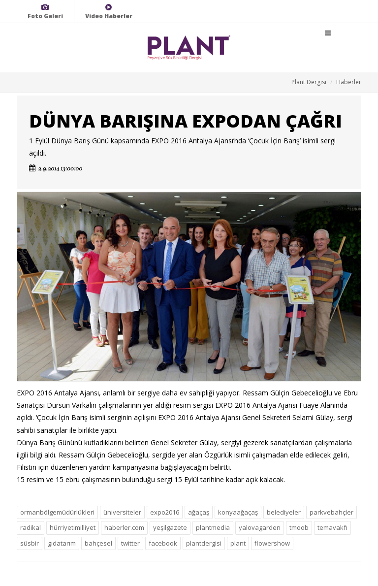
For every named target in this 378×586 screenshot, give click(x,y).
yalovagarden (260, 527)
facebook (163, 543)
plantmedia (213, 527)
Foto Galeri (45, 11)
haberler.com (124, 527)
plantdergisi (203, 543)
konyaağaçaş (238, 512)
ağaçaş (198, 512)
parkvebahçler (331, 512)
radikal (30, 527)
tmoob (299, 527)
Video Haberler (108, 11)
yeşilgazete (170, 527)
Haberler (348, 82)
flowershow (272, 543)
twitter (130, 543)
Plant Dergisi (308, 82)
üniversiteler (122, 512)
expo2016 (164, 512)
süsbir (29, 543)
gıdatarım (62, 543)
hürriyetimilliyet (72, 527)
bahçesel (98, 543)
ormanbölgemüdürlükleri (57, 512)
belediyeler (284, 512)
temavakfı (332, 527)
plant (238, 543)
